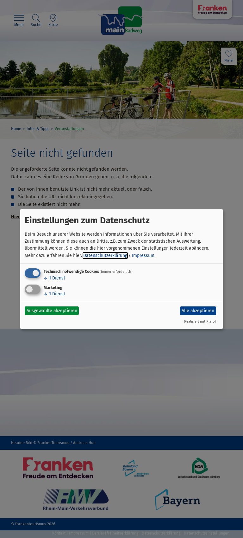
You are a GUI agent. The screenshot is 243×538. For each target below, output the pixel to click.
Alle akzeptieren (198, 310)
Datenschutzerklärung (105, 255)
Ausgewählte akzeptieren (52, 310)
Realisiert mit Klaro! (200, 321)
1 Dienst (54, 278)
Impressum (143, 255)
